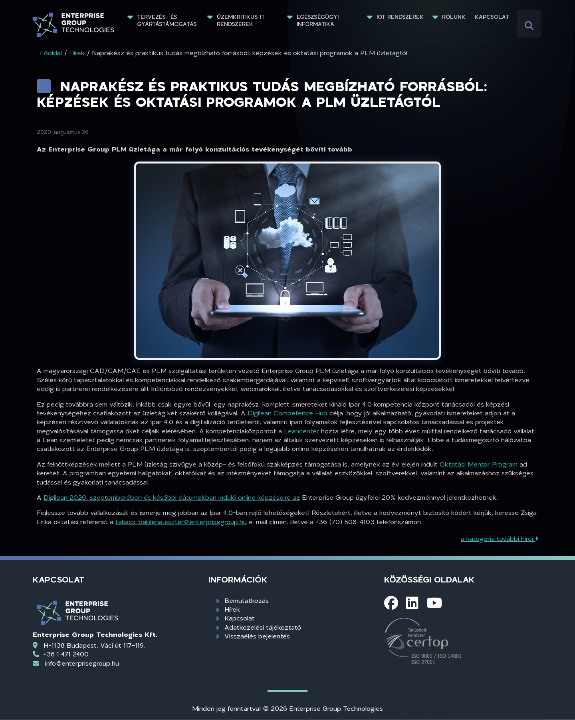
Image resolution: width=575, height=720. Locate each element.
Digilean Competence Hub (287, 413)
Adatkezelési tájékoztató (262, 627)
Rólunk (454, 17)
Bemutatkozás (246, 600)
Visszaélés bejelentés (257, 636)
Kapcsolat (492, 17)
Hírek (232, 609)
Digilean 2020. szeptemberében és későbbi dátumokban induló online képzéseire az (172, 497)
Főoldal (51, 52)
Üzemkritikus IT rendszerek (242, 20)
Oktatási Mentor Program (479, 464)
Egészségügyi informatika (319, 20)
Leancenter (301, 431)
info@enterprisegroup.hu (82, 663)
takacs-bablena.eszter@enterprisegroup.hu (181, 521)
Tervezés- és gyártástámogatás (167, 20)
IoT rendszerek (400, 17)
